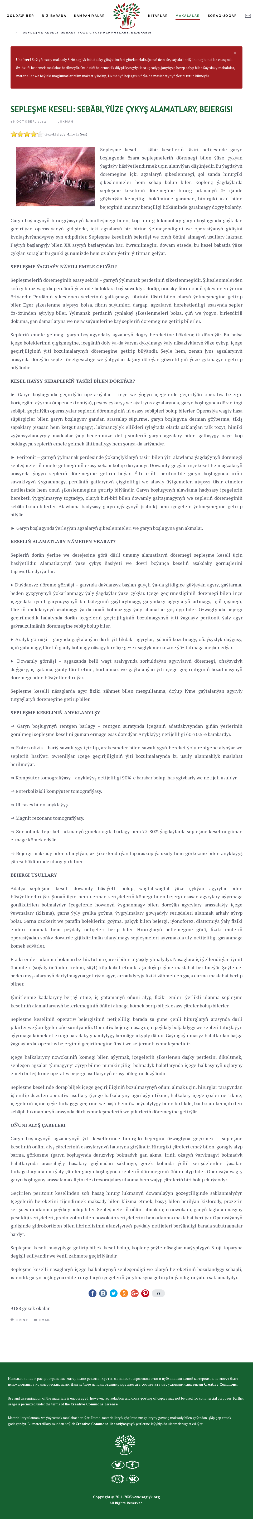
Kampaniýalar (89, 16)
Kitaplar (158, 16)
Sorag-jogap (222, 16)
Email (42, 1351)
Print (19, 1351)
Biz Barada (54, 16)
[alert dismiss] (235, 84)
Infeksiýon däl (142, 56)
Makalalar (188, 16)
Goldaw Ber (20, 16)
